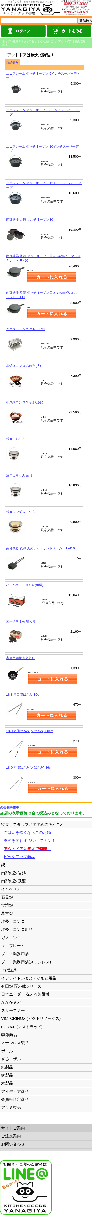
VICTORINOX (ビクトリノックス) (31, 1019)
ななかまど (11, 1002)
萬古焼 (7, 913)
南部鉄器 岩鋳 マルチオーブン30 (29, 219)
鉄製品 (7, 1067)
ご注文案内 (11, 1136)
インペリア (11, 889)
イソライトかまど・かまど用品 (28, 978)
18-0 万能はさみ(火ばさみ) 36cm (29, 767)
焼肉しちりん (15, 439)
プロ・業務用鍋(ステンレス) (26, 962)
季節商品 (9, 1035)
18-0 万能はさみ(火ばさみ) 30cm (29, 731)
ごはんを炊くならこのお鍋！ (29, 832)
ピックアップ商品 (19, 857)
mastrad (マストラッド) (22, 1027)
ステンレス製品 (15, 1043)
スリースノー (13, 1010)
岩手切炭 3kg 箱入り (21, 621)
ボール (7, 1051)
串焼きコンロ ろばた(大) (23, 366)
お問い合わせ (13, 1144)
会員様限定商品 (15, 1099)
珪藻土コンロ (13, 921)
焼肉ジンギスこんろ (20, 512)
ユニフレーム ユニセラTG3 (25, 329)
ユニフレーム (13, 946)
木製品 (7, 1083)
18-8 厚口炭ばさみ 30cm (24, 694)
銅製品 (7, 1075)
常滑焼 (7, 905)
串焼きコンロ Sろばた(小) (24, 402)
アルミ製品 (11, 1108)
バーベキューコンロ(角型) (24, 585)
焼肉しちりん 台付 (19, 475)
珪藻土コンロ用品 (17, 930)
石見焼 (7, 897)
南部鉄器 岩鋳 (13, 873)
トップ (6, 41)
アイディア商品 (15, 1091)
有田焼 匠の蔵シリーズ (21, 986)
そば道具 (9, 970)
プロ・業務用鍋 (15, 954)
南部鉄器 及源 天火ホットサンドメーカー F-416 (40, 548)
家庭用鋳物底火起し (20, 658)
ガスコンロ (11, 938)
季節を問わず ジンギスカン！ (30, 841)
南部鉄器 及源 (13, 881)
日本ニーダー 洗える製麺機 (25, 994)
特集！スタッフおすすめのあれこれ (34, 41)
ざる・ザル (11, 1059)
